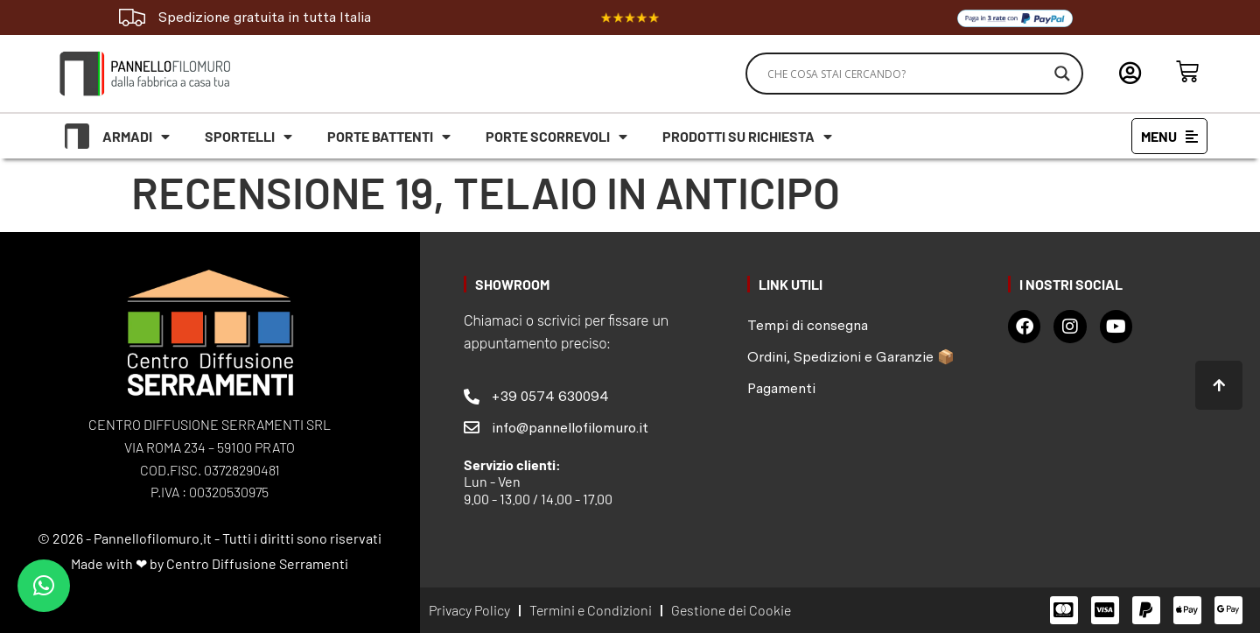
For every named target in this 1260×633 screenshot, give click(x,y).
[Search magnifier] (1062, 73)
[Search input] (906, 73)
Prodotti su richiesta (747, 136)
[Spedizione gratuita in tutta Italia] (132, 17)
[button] (44, 585)
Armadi (136, 136)
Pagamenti (781, 388)
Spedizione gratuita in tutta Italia (264, 17)
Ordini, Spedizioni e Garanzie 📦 (851, 356)
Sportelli (248, 136)
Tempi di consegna (807, 325)
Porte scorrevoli (556, 136)
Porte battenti (389, 136)
